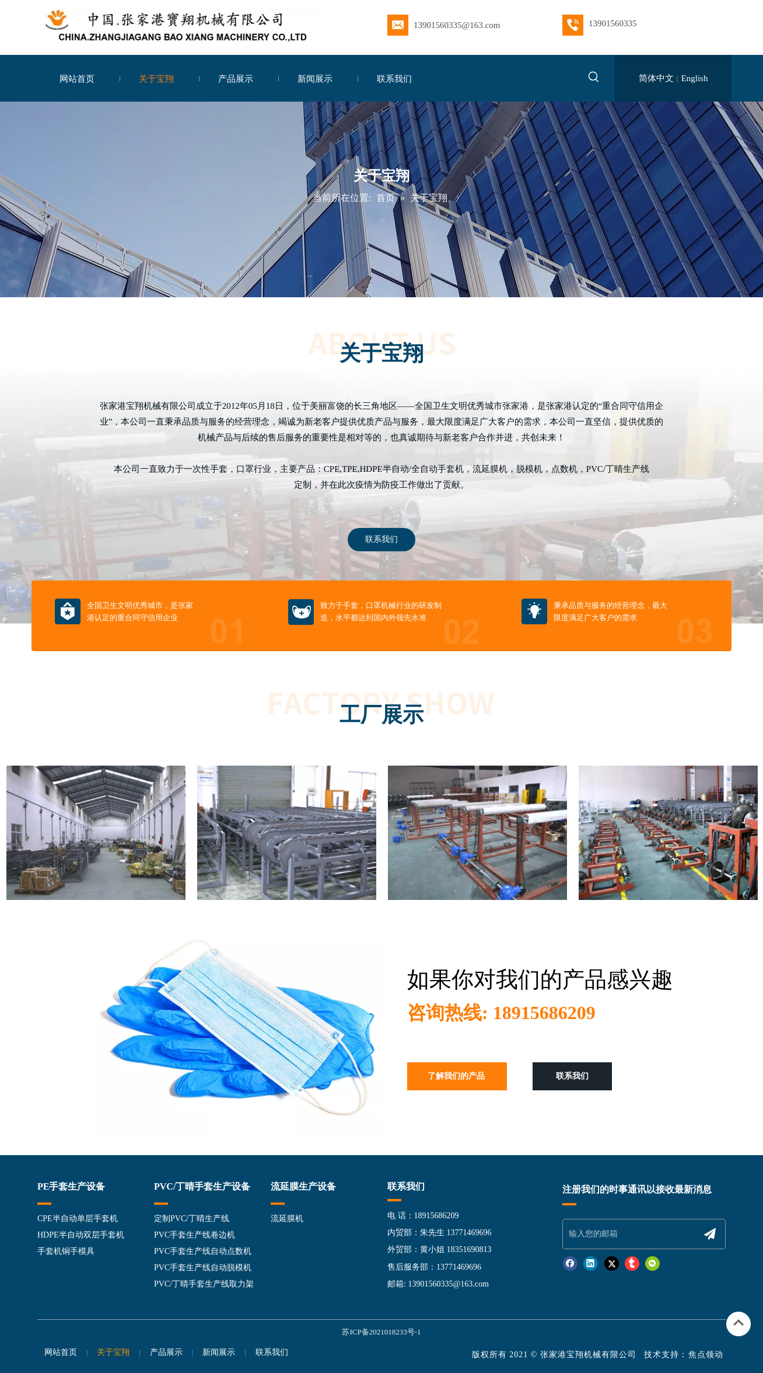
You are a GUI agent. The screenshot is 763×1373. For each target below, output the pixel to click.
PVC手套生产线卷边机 (194, 1235)
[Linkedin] (590, 1263)
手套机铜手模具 (65, 1251)
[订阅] (710, 1234)
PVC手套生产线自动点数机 (202, 1251)
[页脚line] (569, 1204)
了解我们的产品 (456, 1076)
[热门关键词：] (594, 79)
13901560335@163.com (448, 1284)
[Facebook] (570, 1263)
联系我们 (381, 539)
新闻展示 (218, 1352)
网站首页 (60, 1352)
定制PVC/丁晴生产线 (191, 1218)
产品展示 (166, 1352)
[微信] (652, 1263)
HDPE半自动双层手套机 (80, 1235)
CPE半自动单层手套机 (77, 1218)
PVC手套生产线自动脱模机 (202, 1267)
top (738, 1322)
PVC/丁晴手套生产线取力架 (204, 1284)
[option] (96, 833)
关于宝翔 (113, 1352)
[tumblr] (632, 1263)
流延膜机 (287, 1218)
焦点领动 (707, 1354)
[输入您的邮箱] (630, 1234)
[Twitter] (611, 1263)
